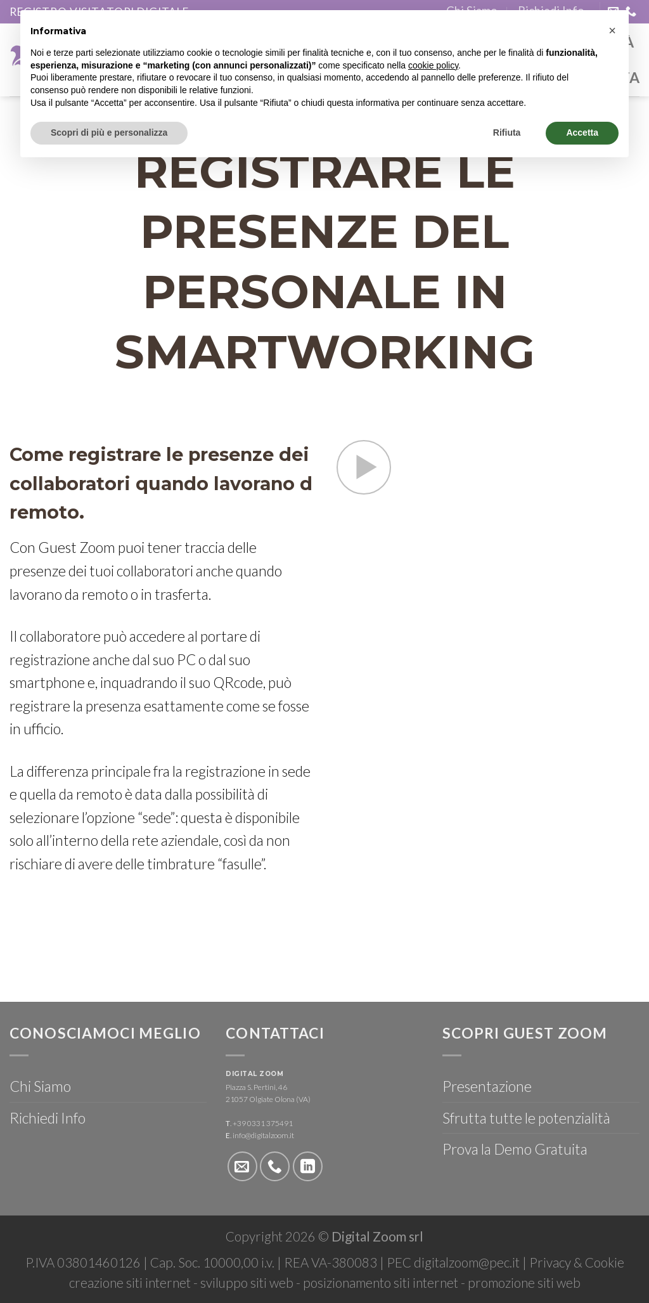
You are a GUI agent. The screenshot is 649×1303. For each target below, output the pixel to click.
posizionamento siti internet (380, 1282)
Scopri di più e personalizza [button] (109, 132)
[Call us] (275, 1166)
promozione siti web (524, 1282)
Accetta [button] (582, 132)
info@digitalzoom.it (263, 1135)
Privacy (550, 1262)
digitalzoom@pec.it (467, 1262)
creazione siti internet (130, 1282)
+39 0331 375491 (263, 1123)
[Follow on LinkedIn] (308, 1166)
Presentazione (487, 1086)
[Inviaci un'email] (242, 1166)
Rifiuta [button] (507, 132)
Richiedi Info (48, 1118)
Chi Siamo (40, 1086)
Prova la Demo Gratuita (515, 1149)
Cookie (604, 1262)
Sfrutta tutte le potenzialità (526, 1118)
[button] (612, 30)
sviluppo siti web (246, 1282)
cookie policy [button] (433, 65)
